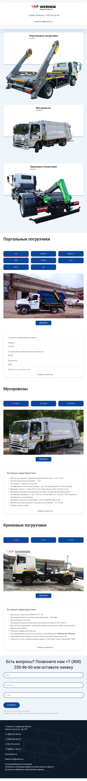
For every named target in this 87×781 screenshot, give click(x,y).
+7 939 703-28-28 (52, 15)
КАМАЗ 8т (43, 254)
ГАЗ (16, 254)
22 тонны (71, 540)
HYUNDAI (43, 260)
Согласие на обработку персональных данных (24, 769)
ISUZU (16, 267)
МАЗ (15, 260)
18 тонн (43, 540)
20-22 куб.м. (71, 403)
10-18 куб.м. (43, 403)
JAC (43, 267)
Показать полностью (45, 374)
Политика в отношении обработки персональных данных (29, 767)
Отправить (11, 705)
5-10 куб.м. (16, 403)
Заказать (43, 323)
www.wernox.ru (11, 754)
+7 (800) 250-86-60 (36, 15)
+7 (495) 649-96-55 (13, 739)
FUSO (71, 260)
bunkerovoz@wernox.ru (43, 21)
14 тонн (16, 540)
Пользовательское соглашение (18, 764)
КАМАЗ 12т (71, 254)
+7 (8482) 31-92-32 (13, 749)
